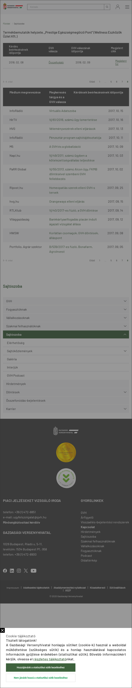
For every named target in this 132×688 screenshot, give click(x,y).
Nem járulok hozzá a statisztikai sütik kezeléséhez (40, 677)
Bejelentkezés (118, 6)
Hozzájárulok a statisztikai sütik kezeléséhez (41, 667)
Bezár (2, 630)
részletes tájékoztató (49, 659)
